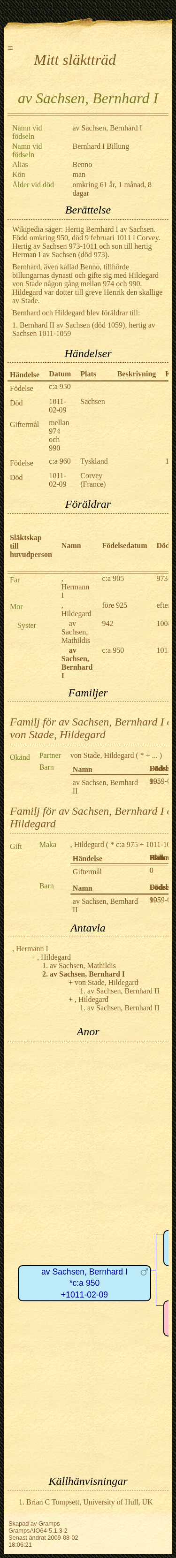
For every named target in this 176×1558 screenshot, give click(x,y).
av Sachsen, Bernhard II (123, 991)
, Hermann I (75, 586)
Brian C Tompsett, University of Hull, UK (89, 1502)
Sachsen (92, 401)
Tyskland (93, 461)
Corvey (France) (93, 480)
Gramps (49, 1523)
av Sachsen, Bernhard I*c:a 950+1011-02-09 (84, 1283)
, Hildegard (76, 609)
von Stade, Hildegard (102, 755)
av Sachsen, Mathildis (75, 631)
